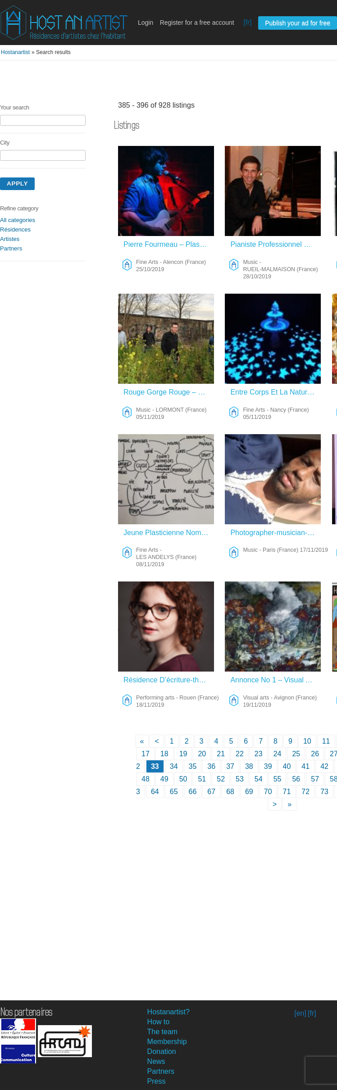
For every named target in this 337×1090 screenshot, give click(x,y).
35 (193, 766)
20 (202, 754)
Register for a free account (197, 22)
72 (305, 791)
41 (305, 766)
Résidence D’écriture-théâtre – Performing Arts (168, 680)
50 (183, 779)
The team (162, 1032)
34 (174, 766)
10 (307, 741)
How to (158, 1022)
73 (324, 791)
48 (145, 779)
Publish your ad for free (297, 23)
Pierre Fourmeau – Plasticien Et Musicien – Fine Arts (168, 244)
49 (164, 779)
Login (145, 22)
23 (259, 754)
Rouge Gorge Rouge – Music (168, 392)
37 (230, 766)
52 (221, 779)
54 (259, 779)
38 (249, 766)
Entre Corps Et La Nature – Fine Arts (275, 392)
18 (164, 754)
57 (315, 779)
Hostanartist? (168, 1012)
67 (211, 791)
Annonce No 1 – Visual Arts (274, 680)
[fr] (247, 22)
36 (211, 766)
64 (155, 791)
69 (249, 791)
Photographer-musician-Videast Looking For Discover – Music (275, 532)
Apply (17, 183)
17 (145, 754)
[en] (300, 1013)
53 (240, 779)
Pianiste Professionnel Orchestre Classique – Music (275, 244)
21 (221, 754)
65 (174, 791)
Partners (11, 248)
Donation (161, 1051)
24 (277, 754)
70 (268, 791)
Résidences (15, 229)
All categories (17, 220)
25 (296, 754)
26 (315, 754)
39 (268, 766)
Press (156, 1081)
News (156, 1061)
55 (277, 779)
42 (324, 766)
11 (326, 741)
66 (193, 791)
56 (296, 779)
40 (287, 766)
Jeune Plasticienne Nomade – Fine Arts (168, 532)
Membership (167, 1041)
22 (240, 754)
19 (183, 754)
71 (287, 791)
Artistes (9, 239)
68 (230, 791)
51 (202, 779)
